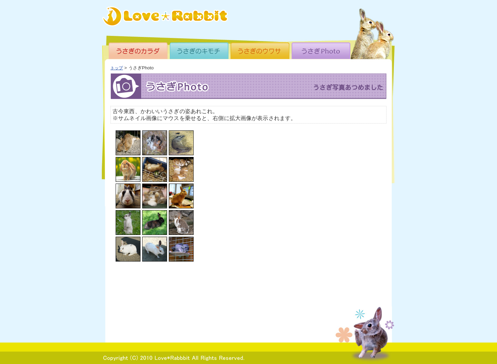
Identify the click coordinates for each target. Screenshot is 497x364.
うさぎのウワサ (260, 50)
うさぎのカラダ (139, 50)
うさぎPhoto (321, 50)
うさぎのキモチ (199, 50)
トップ (116, 68)
